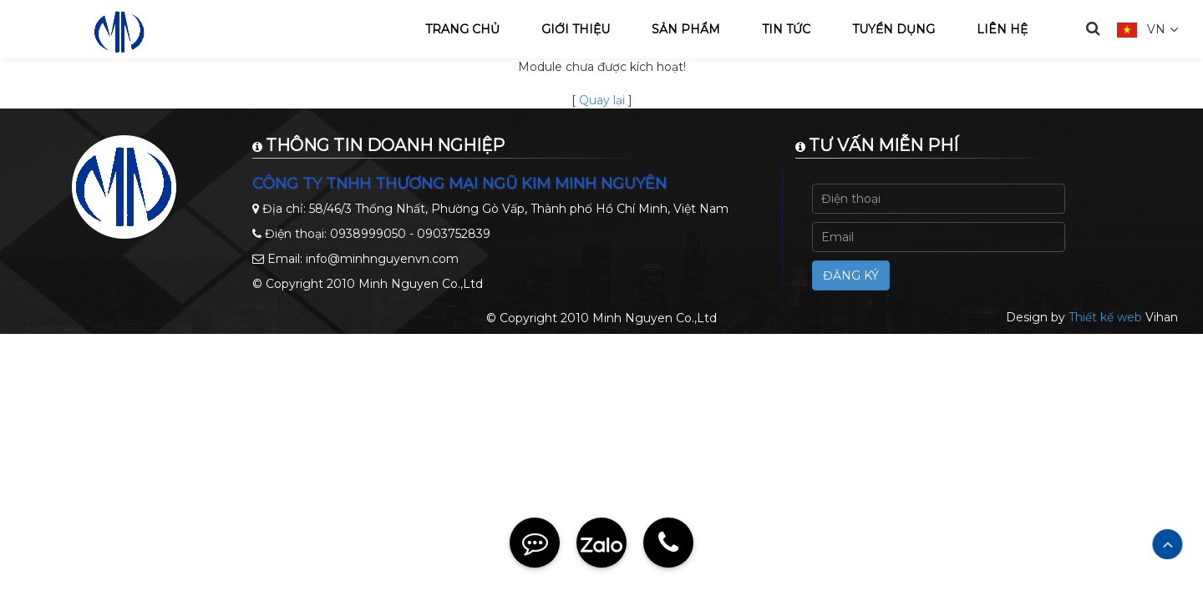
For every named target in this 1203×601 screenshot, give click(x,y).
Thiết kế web (1105, 317)
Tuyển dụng (893, 29)
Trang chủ (462, 29)
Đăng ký (851, 275)
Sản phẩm (686, 29)
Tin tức (786, 29)
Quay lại (602, 100)
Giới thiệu (575, 29)
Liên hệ (1002, 29)
